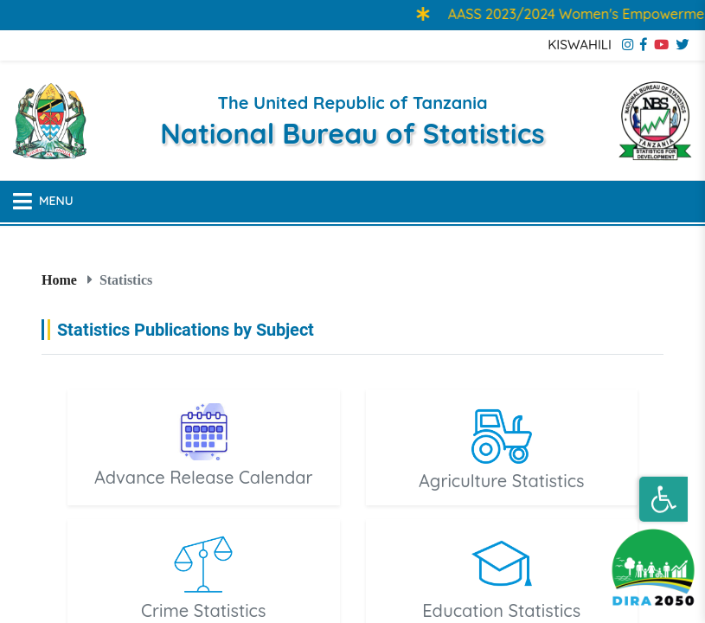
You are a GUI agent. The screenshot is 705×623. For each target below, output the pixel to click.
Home (59, 279)
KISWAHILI (580, 44)
